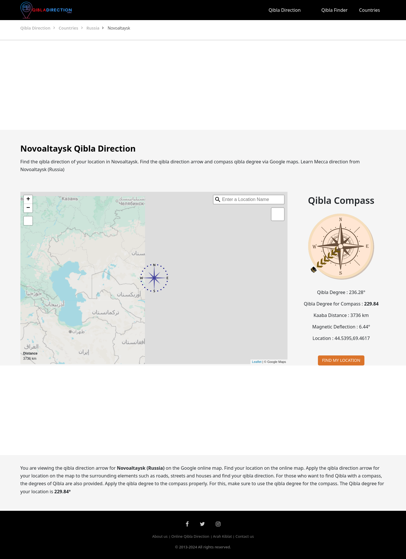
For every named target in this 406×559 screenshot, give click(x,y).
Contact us (245, 536)
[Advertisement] (189, 85)
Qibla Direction (285, 10)
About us (160, 536)
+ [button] (28, 199)
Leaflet (256, 361)
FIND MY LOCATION (341, 360)
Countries (369, 10)
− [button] (28, 208)
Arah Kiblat (222, 536)
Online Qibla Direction (190, 536)
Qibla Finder (334, 10)
